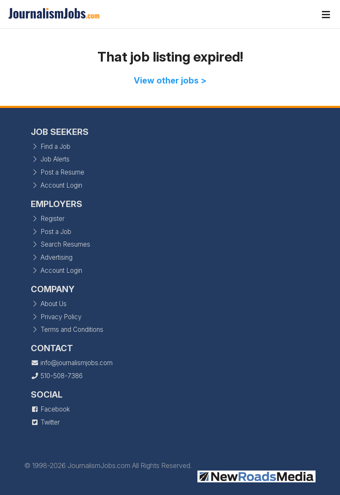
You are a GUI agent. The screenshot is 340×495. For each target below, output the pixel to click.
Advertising (52, 257)
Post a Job (51, 232)
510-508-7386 (57, 376)
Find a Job (50, 147)
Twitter (45, 422)
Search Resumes (60, 244)
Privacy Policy (56, 317)
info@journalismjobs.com (72, 363)
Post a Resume (57, 172)
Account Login (56, 185)
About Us (49, 304)
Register (48, 219)
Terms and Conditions (67, 330)
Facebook (50, 409)
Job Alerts (50, 159)
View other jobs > (170, 80)
